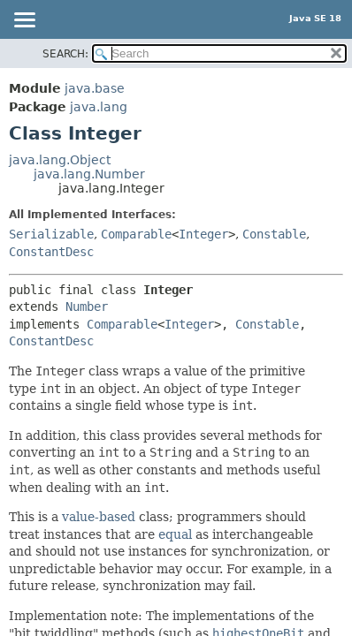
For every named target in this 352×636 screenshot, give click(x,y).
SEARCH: (65, 54)
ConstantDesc (51, 252)
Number (86, 306)
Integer (203, 234)
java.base (95, 88)
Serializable (51, 234)
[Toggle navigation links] (24, 21)
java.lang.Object (60, 160)
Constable (274, 234)
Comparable (136, 234)
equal (175, 534)
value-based (98, 517)
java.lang (98, 107)
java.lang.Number (89, 174)
